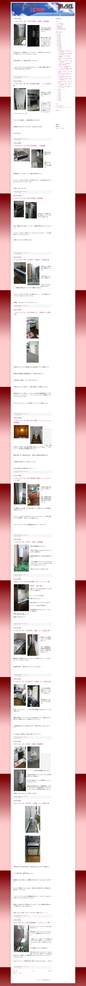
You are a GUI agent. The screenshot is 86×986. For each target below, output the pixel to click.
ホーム (33, 970)
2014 (58, 38)
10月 (59, 49)
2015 (58, 37)
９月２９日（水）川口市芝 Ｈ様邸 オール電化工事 (31, 803)
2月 (58, 100)
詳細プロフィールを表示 (60, 128)
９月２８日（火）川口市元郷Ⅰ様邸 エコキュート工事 (31, 922)
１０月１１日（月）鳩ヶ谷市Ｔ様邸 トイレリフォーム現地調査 (65, 67)
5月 (58, 95)
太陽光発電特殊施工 (60, 28)
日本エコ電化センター (61, 105)
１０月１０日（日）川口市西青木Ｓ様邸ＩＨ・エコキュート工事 (65, 69)
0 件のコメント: (26, 76)
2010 (58, 45)
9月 (58, 89)
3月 (58, 98)
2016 (58, 35)
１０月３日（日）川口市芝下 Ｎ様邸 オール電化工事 (32, 681)
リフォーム (18, 472)
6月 (58, 94)
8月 (58, 90)
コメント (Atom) (18, 972)
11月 (59, 47)
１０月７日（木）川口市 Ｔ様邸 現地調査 (28, 542)
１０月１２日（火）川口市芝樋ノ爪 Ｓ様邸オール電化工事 (65, 64)
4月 (58, 97)
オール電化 (18, 192)
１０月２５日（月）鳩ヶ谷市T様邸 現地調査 (29, 146)
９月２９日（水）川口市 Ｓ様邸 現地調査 (28, 744)
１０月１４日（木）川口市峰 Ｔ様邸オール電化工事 (31, 260)
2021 (58, 34)
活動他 (58, 26)
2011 (58, 43)
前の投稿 (49, 970)
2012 (58, 41)
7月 (58, 92)
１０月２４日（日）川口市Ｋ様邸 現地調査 (28, 198)
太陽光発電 (59, 27)
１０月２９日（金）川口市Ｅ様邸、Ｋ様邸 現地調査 (31, 21)
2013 (58, 40)
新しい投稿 (16, 970)
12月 (59, 46)
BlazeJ (58, 126)
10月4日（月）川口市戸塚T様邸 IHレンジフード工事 (31, 582)
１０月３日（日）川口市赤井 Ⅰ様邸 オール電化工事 (31, 630)
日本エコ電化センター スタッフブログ (64, 107)
